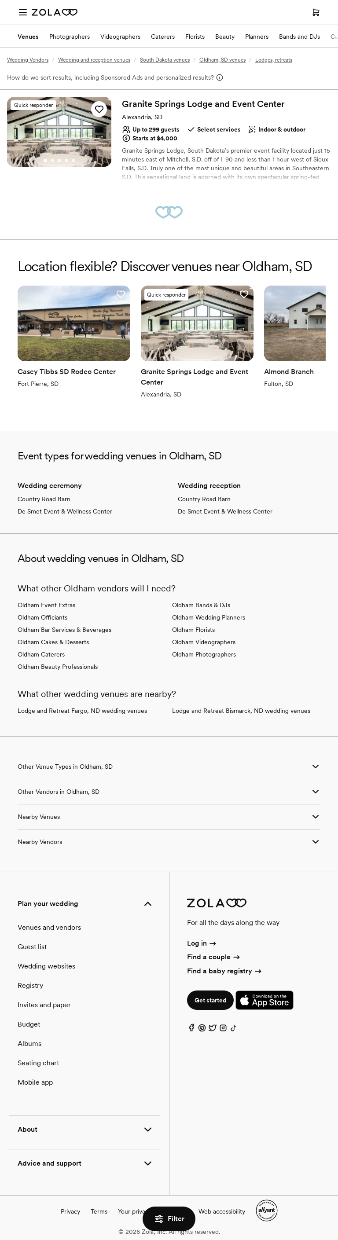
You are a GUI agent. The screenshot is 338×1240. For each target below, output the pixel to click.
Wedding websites (46, 966)
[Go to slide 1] (45, 160)
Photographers (69, 36)
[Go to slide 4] (66, 160)
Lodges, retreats (273, 60)
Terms (99, 1211)
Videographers (120, 36)
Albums (29, 1043)
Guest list (32, 947)
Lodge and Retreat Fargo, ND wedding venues (82, 710)
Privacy (70, 1211)
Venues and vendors (49, 927)
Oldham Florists (193, 629)
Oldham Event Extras (46, 605)
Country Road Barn (44, 499)
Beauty (225, 36)
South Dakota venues (165, 60)
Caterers (163, 36)
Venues (28, 36)
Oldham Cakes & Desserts (53, 642)
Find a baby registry (225, 971)
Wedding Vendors (27, 60)
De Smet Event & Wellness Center (65, 511)
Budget (29, 1024)
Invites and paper (44, 1005)
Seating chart (38, 1063)
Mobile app (35, 1082)
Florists (195, 36)
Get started (210, 1000)
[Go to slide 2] (52, 160)
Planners (256, 36)
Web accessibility (221, 1211)
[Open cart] (316, 12)
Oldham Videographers (203, 642)
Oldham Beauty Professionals (58, 666)
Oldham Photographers (204, 654)
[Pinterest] (202, 1030)
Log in (202, 943)
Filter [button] (169, 1219)
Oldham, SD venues (222, 60)
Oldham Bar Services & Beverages (64, 629)
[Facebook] (191, 1030)
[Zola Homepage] (54, 12)
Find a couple (214, 957)
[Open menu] (23, 12)
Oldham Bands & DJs (201, 605)
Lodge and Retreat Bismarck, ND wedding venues (241, 710)
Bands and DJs (299, 36)
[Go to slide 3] (59, 160)
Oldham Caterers (41, 654)
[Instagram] (223, 1030)
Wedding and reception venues (94, 60)
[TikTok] (233, 1030)
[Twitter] (212, 1030)
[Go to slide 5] (73, 160)
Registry (30, 985)
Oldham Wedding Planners (208, 617)
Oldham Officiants (42, 617)
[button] (99, 109)
